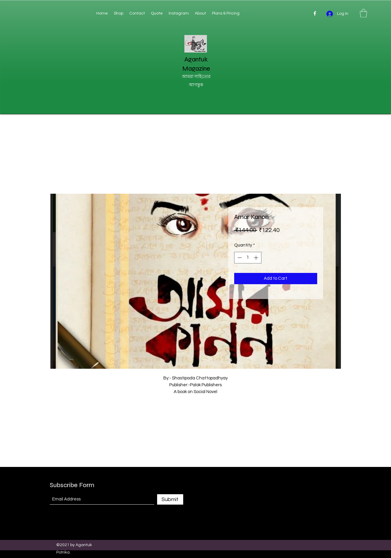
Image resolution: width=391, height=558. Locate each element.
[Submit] (170, 499)
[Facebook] (315, 13)
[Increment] (257, 257)
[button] (363, 13)
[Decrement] (239, 257)
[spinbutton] (248, 257)
